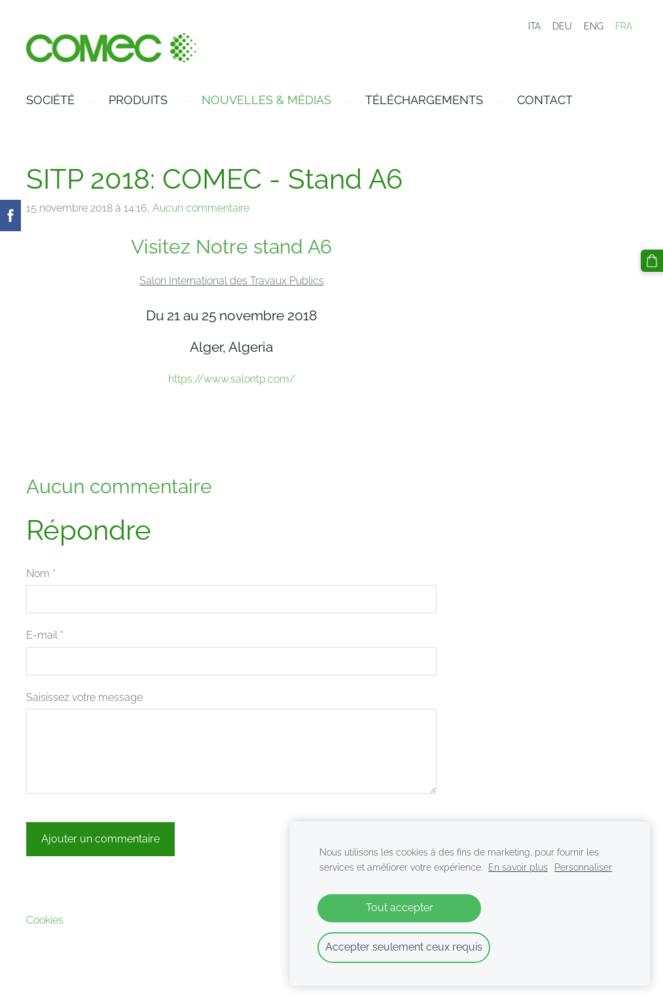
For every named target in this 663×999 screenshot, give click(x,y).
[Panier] (652, 261)
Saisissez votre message (84, 697)
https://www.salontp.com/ (231, 379)
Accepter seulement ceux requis (403, 947)
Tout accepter (399, 907)
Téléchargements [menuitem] (424, 100)
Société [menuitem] (50, 100)
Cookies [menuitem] (44, 920)
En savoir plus (518, 867)
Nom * (41, 573)
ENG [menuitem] (593, 26)
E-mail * (44, 635)
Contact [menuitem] (545, 100)
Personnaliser (583, 867)
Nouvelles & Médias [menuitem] (266, 100)
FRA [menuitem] (623, 26)
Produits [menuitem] (138, 100)
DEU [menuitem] (562, 26)
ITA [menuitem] (534, 26)
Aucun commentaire (200, 208)
